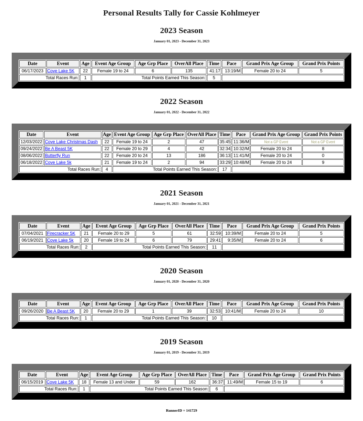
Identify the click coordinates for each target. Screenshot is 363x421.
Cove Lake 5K (60, 71)
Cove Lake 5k (58, 162)
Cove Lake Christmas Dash (71, 141)
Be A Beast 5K (59, 148)
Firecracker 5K (61, 233)
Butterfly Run (57, 155)
